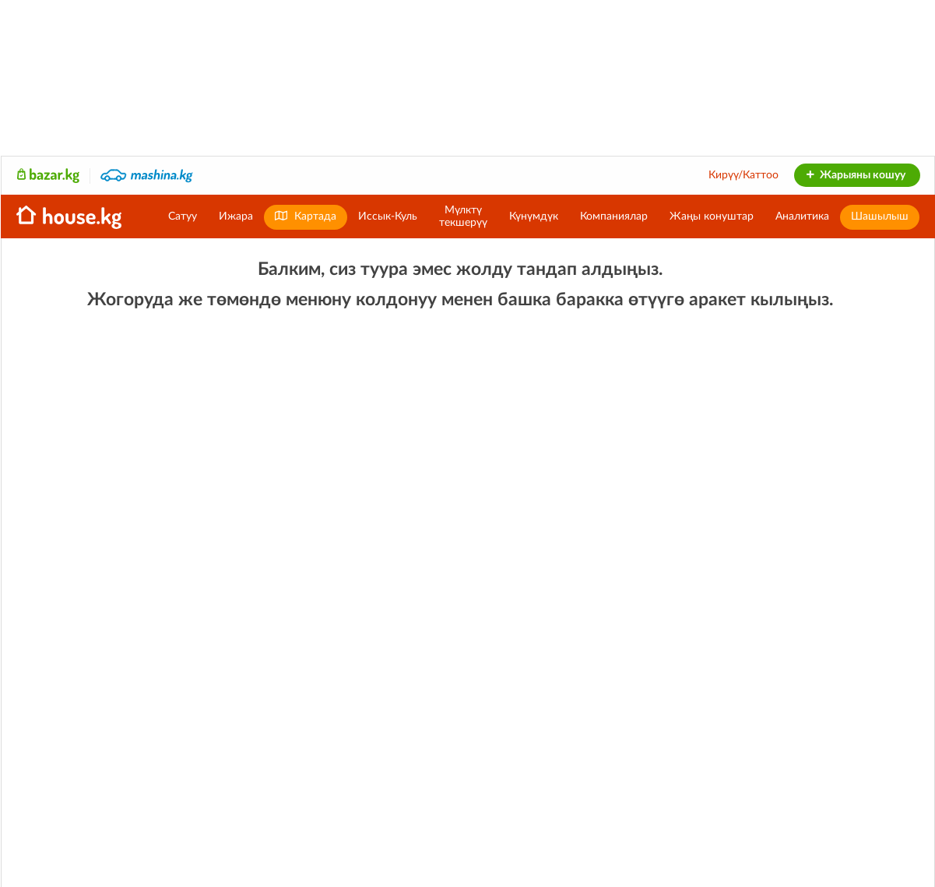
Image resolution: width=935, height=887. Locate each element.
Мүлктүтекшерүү (463, 216)
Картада (305, 216)
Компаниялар (614, 216)
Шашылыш (880, 216)
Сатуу (182, 216)
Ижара (236, 216)
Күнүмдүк (533, 216)
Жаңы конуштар (712, 216)
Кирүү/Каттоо (743, 175)
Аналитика (802, 216)
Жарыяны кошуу (855, 175)
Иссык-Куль (387, 216)
